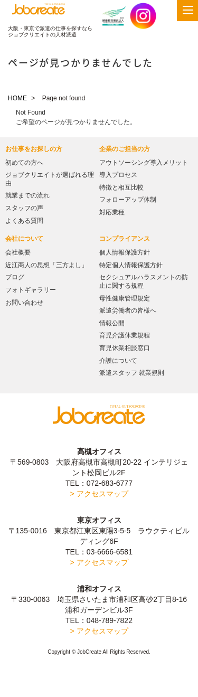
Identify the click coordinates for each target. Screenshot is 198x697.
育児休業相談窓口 (124, 348)
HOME (17, 98)
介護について (118, 360)
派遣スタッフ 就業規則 (131, 372)
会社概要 (18, 252)
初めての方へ (24, 162)
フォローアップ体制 (127, 199)
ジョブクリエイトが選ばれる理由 (49, 179)
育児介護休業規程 (124, 335)
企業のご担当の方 (124, 149)
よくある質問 (24, 220)
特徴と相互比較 (121, 187)
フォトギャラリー (30, 290)
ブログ (14, 277)
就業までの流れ (27, 195)
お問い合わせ (24, 302)
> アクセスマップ (99, 493)
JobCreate (38, 11)
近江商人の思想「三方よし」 (46, 265)
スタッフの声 (24, 208)
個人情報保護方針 (124, 252)
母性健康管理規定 (124, 298)
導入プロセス (118, 174)
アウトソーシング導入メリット (143, 162)
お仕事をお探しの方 (33, 149)
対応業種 (112, 212)
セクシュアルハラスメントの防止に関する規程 (143, 281)
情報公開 (112, 323)
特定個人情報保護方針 (131, 265)
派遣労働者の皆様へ (127, 310)
